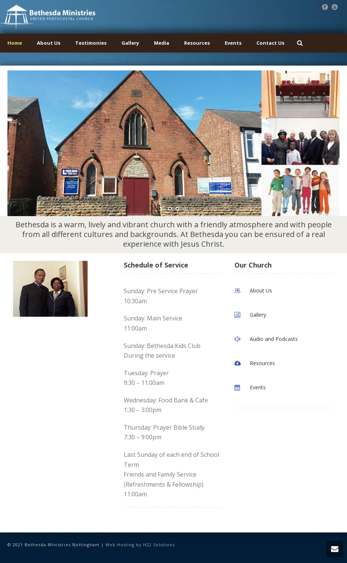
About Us (48, 42)
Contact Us (270, 42)
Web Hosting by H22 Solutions (140, 544)
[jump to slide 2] (177, 208)
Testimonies (91, 42)
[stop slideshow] (185, 208)
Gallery (130, 42)
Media (161, 42)
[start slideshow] (161, 208)
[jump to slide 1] (170, 208)
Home (14, 42)
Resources (197, 42)
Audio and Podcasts (274, 338)
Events (233, 42)
